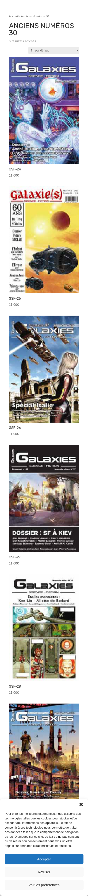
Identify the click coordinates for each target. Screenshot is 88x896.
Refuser (44, 872)
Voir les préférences (44, 885)
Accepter (44, 859)
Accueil (14, 16)
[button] (81, 804)
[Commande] (53, 50)
